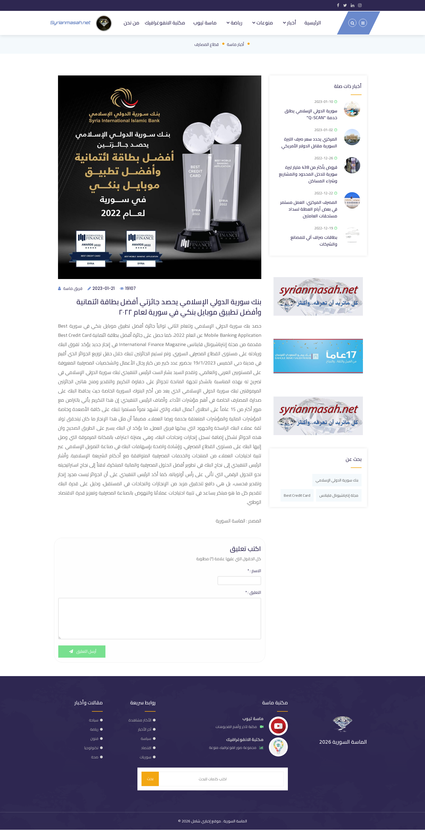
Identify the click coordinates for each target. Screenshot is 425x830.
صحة (94, 757)
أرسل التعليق (82, 651)
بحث (150, 779)
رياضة (235, 22)
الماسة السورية (235, 821)
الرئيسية (312, 22)
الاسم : (254, 571)
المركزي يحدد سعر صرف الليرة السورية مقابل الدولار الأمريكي (309, 141)
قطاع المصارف (206, 43)
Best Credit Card (297, 494)
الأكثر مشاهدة (139, 720)
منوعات (264, 22)
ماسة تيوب (204, 22)
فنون (94, 738)
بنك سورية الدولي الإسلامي (336, 479)
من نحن (131, 22)
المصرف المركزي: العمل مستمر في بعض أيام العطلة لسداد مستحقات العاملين (308, 208)
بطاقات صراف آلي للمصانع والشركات (314, 239)
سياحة (93, 720)
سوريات (145, 757)
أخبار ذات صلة (348, 85)
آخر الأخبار (144, 729)
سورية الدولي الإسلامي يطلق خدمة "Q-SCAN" (311, 113)
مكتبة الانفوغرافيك (164, 22)
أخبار (291, 22)
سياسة (146, 738)
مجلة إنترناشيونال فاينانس (338, 494)
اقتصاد (146, 747)
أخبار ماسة (235, 43)
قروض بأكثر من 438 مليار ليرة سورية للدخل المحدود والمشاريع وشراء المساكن (308, 173)
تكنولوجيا (91, 747)
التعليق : (253, 592)
